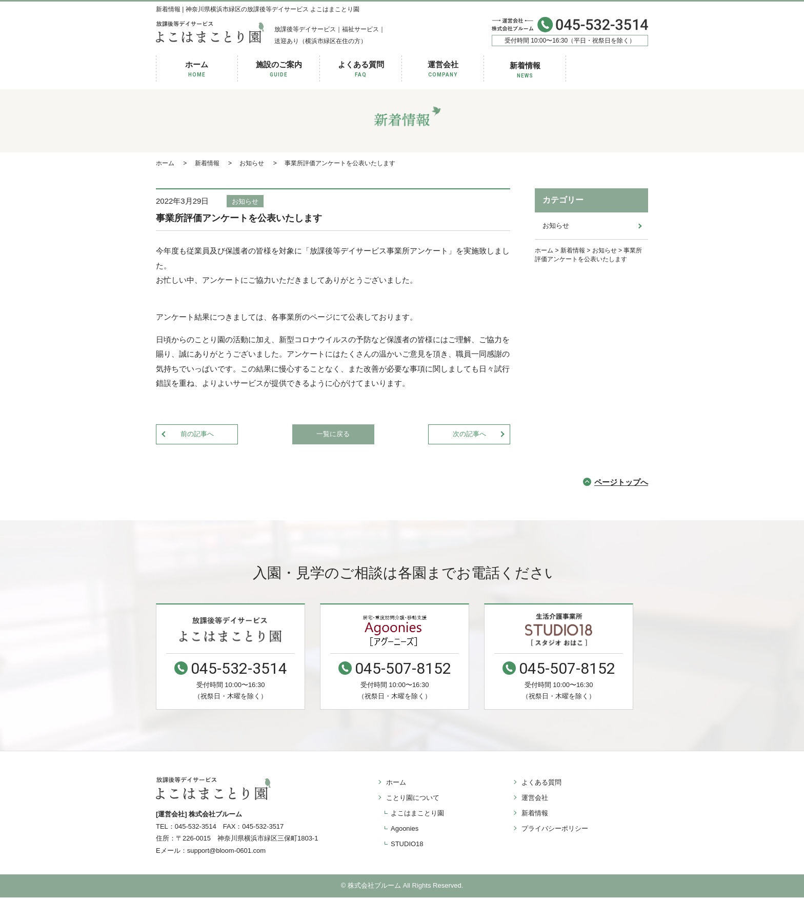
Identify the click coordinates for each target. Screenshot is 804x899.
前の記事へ (197, 434)
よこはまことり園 (417, 813)
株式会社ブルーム (374, 887)
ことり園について (411, 798)
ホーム (196, 69)
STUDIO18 (407, 844)
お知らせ (245, 201)
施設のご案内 (278, 69)
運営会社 (443, 69)
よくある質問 (360, 69)
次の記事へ (469, 434)
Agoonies (404, 829)
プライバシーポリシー (553, 829)
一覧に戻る (333, 434)
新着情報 (525, 70)
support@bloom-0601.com (226, 852)
